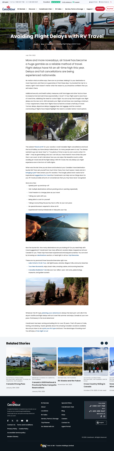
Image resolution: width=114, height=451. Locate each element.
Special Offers (67, 403)
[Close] (26, 9)
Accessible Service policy (16, 433)
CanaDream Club (45, 9)
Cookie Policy (23, 429)
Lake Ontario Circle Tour (37, 263)
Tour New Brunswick (35, 266)
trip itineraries (73, 255)
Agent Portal (66, 426)
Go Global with (47, 426)
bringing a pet (31, 173)
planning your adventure (51, 313)
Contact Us (11, 425)
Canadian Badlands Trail (37, 270)
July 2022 (50, 44)
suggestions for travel (43, 175)
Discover (32, 9)
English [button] (6, 2)
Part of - (60, 446)
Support (90, 9)
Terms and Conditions (25, 425)
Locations (44, 411)
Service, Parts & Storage (74, 9)
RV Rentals (21, 9)
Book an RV (39, 147)
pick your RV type (49, 328)
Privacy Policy (12, 429)
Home (36, 44)
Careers (64, 419)
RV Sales (58, 9)
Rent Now (100, 9)
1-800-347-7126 (97, 406)
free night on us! (42, 331)
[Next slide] (106, 343)
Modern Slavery (12, 436)
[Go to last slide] (102, 343)
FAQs (63, 415)
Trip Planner (45, 423)
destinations (41, 255)
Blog (42, 44)
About (43, 407)
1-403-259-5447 (97, 411)
